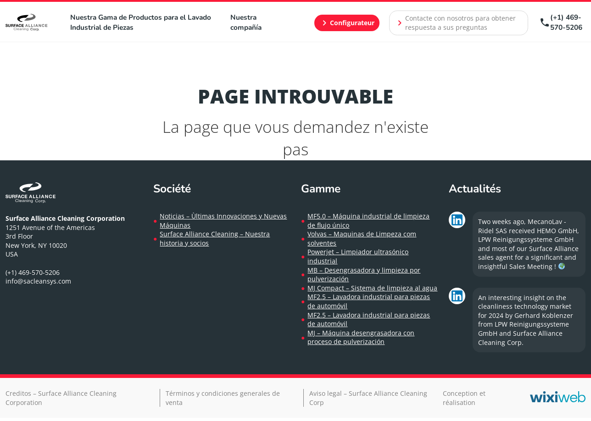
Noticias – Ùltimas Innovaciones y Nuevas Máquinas (223, 221)
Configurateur (346, 22)
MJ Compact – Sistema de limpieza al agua (372, 288)
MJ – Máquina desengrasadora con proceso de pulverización (360, 337)
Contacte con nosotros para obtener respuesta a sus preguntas (455, 23)
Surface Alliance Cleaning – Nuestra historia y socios (215, 238)
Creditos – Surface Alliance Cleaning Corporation (61, 398)
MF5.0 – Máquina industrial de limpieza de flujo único (368, 221)
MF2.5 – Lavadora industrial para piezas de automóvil (368, 301)
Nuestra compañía (246, 22)
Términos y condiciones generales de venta (223, 398)
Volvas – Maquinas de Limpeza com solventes (361, 238)
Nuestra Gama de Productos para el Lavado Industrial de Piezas (140, 22)
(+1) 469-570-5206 (560, 22)
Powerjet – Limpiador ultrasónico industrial (357, 256)
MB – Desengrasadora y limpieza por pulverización (363, 275)
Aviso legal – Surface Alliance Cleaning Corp (368, 398)
